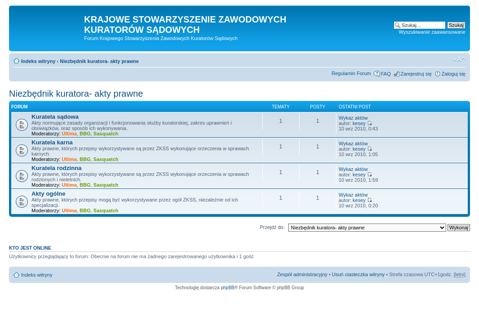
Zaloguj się (454, 73)
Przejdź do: (272, 227)
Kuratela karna (52, 142)
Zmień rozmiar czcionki (459, 59)
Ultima (69, 133)
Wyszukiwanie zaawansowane (432, 32)
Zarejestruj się (416, 73)
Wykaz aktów (353, 118)
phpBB (227, 287)
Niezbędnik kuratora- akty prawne (99, 61)
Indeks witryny (38, 61)
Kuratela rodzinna (56, 168)
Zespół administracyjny (302, 274)
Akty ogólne (48, 193)
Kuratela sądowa (55, 116)
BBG (85, 133)
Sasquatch (106, 133)
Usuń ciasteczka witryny (358, 274)
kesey (359, 123)
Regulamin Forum (351, 73)
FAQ (386, 73)
